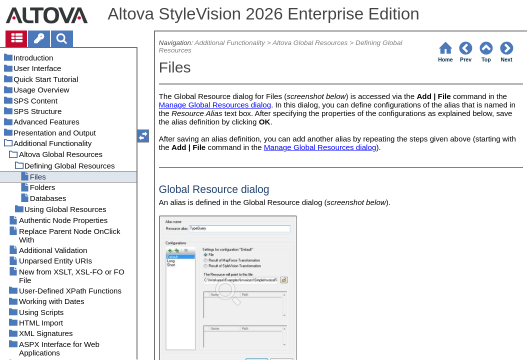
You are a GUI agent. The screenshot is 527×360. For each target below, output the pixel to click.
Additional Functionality (229, 42)
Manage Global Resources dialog (215, 104)
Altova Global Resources (310, 42)
